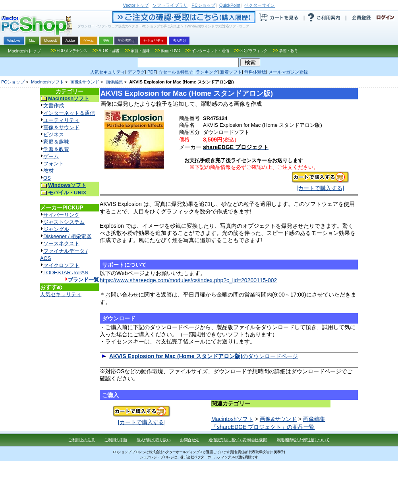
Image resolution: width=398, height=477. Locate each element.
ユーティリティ (61, 120)
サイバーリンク (61, 215)
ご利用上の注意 (81, 440)
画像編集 (114, 82)
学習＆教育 (56, 149)
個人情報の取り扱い (154, 440)
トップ (136, 5)
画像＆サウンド (61, 127)
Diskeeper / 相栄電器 (67, 236)
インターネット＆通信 (69, 113)
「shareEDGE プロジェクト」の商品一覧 (263, 427)
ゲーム (51, 156)
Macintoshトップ (24, 50)
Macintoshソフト (47, 82)
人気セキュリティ (60, 294)
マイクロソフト (61, 265)
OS (47, 178)
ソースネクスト (61, 243)
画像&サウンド (84, 82)
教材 (48, 171)
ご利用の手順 (115, 440)
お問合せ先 (189, 440)
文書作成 (53, 106)
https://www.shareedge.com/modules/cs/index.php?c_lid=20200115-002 (188, 280)
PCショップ (13, 82)
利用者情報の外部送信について (303, 440)
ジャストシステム (64, 222)
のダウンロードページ (203, 356)
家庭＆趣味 (56, 142)
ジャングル (56, 229)
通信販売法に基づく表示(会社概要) (238, 440)
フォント (53, 164)
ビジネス (53, 135)
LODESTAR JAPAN (66, 272)
